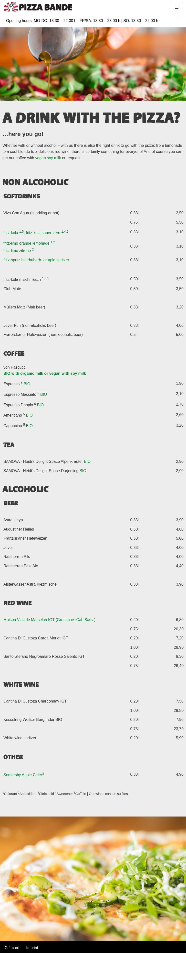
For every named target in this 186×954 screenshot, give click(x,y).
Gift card (12, 949)
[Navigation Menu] (176, 7)
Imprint (32, 949)
